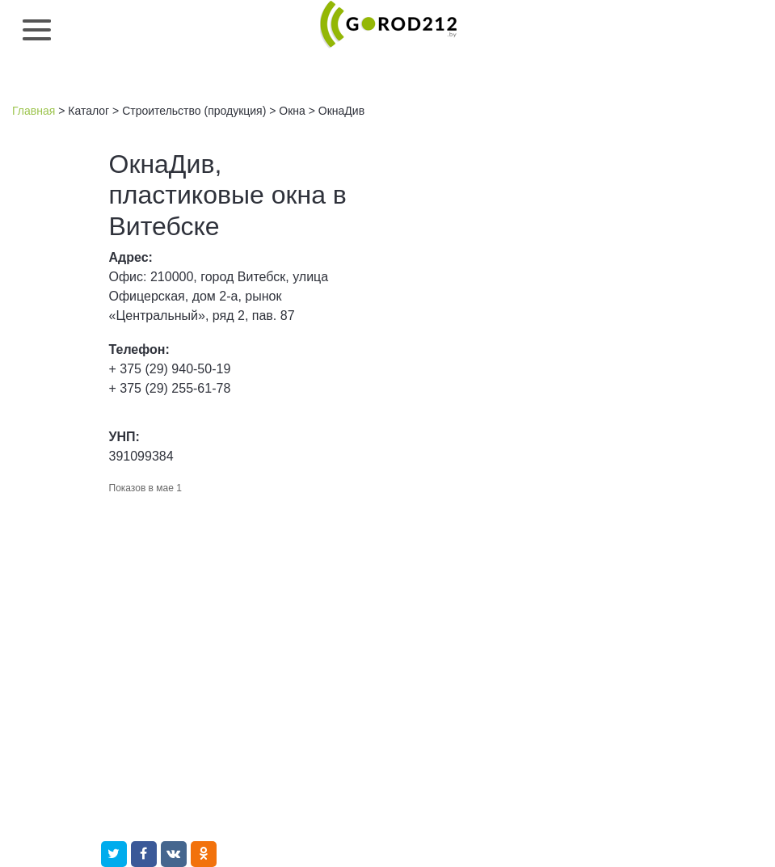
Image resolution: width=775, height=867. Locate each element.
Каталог (88, 110)
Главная (33, 110)
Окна (292, 110)
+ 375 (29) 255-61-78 (170, 388)
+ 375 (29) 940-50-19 (170, 369)
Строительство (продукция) (194, 110)
